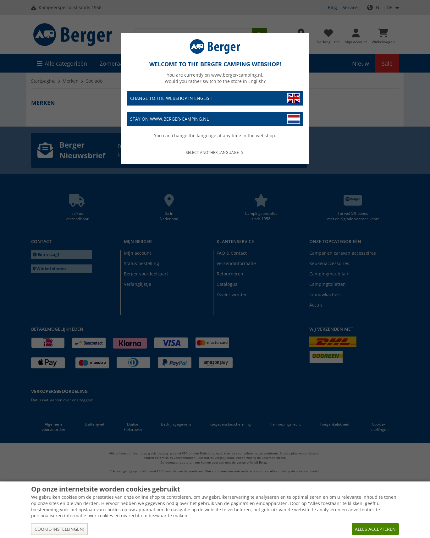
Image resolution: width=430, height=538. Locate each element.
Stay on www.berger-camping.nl (215, 119)
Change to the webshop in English (215, 98)
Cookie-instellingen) (59, 529)
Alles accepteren (375, 529)
